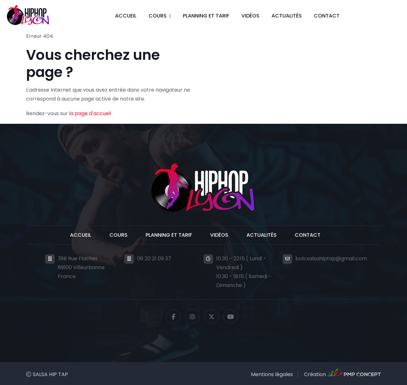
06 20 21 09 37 (154, 258)
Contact (327, 15)
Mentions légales (272, 374)
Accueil (125, 15)
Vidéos (250, 15)
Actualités (287, 15)
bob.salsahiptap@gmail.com (331, 258)
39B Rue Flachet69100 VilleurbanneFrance (81, 267)
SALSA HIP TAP (50, 374)
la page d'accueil (90, 113)
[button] (159, 16)
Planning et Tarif (206, 15)
